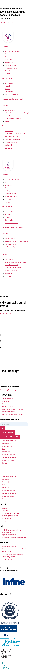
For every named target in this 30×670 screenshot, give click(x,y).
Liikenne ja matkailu (11, 65)
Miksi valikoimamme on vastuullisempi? (17, 113)
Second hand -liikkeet (11, 71)
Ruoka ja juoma (9, 62)
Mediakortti (8, 145)
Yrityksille (5, 126)
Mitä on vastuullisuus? (11, 110)
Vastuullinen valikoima (9, 440)
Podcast (7, 89)
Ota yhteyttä (8, 148)
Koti (6, 54)
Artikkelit (7, 86)
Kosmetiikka (8, 57)
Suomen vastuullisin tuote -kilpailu (12, 99)
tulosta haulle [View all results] (7, 432)
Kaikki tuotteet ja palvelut (12, 51)
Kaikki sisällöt (9, 83)
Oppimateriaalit (9, 92)
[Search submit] (2, 428)
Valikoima (5, 46)
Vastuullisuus (6, 105)
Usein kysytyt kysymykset (13, 118)
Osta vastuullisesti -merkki (13, 139)
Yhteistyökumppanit (11, 142)
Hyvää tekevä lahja (11, 68)
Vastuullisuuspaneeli (11, 116)
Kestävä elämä (7, 78)
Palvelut (7, 74)
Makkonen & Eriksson (11, 94)
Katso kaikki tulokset (10, 436)
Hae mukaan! (9, 131)
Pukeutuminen (9, 59)
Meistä (7, 121)
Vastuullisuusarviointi (11, 136)
